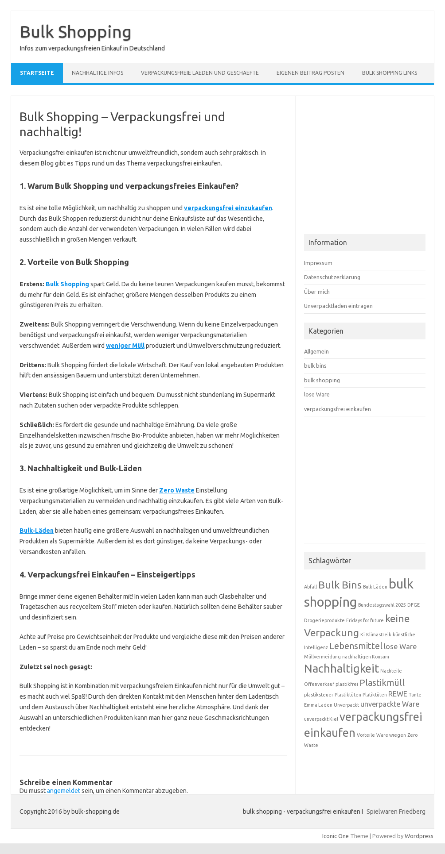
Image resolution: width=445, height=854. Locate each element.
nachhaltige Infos (97, 73)
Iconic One (335, 836)
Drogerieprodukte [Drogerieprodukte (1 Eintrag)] (324, 620)
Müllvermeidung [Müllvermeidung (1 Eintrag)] (322, 656)
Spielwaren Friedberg (396, 811)
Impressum (318, 263)
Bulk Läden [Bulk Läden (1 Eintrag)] (375, 586)
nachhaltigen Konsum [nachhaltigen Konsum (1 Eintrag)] (365, 656)
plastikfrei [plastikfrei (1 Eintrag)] (347, 684)
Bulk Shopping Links (389, 73)
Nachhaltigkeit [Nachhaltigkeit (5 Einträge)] (341, 668)
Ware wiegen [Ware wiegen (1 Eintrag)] (391, 735)
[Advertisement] (370, 164)
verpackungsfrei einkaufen (337, 409)
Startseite (37, 73)
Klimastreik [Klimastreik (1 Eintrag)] (378, 634)
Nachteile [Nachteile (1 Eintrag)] (391, 670)
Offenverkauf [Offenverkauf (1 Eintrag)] (319, 684)
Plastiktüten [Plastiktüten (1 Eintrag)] (348, 694)
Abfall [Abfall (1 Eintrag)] (310, 586)
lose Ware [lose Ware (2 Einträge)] (400, 646)
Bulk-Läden (37, 530)
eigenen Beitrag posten (310, 73)
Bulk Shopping (76, 31)
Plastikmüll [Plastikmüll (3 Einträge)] (382, 682)
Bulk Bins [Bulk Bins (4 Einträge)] (340, 584)
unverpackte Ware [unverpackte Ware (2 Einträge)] (389, 704)
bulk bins (315, 365)
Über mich (317, 292)
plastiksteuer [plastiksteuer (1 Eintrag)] (318, 694)
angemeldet (63, 790)
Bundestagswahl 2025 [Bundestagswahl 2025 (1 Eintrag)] (382, 605)
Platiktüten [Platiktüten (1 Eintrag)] (375, 694)
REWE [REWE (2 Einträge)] (397, 694)
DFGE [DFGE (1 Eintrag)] (413, 605)
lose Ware (317, 394)
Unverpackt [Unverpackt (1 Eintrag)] (346, 705)
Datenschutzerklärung (332, 277)
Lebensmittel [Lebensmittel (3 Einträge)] (356, 646)
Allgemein (316, 351)
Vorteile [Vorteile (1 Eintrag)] (366, 735)
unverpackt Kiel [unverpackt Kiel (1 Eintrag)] (321, 719)
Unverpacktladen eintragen (338, 306)
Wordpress (419, 836)
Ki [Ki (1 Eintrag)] (362, 634)
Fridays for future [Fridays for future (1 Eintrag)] (365, 620)
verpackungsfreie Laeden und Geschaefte (200, 73)
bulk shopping (322, 380)
